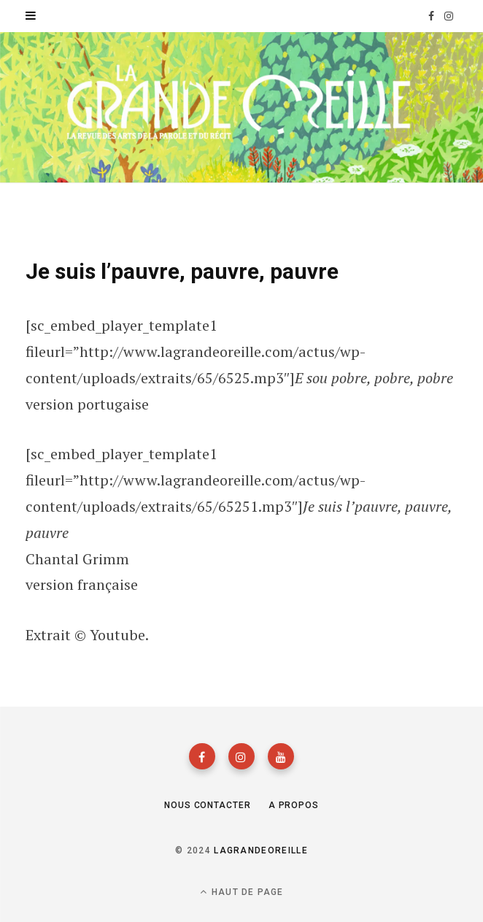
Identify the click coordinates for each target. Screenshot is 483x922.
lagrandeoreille (261, 850)
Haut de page (242, 891)
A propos (293, 805)
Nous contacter (207, 805)
